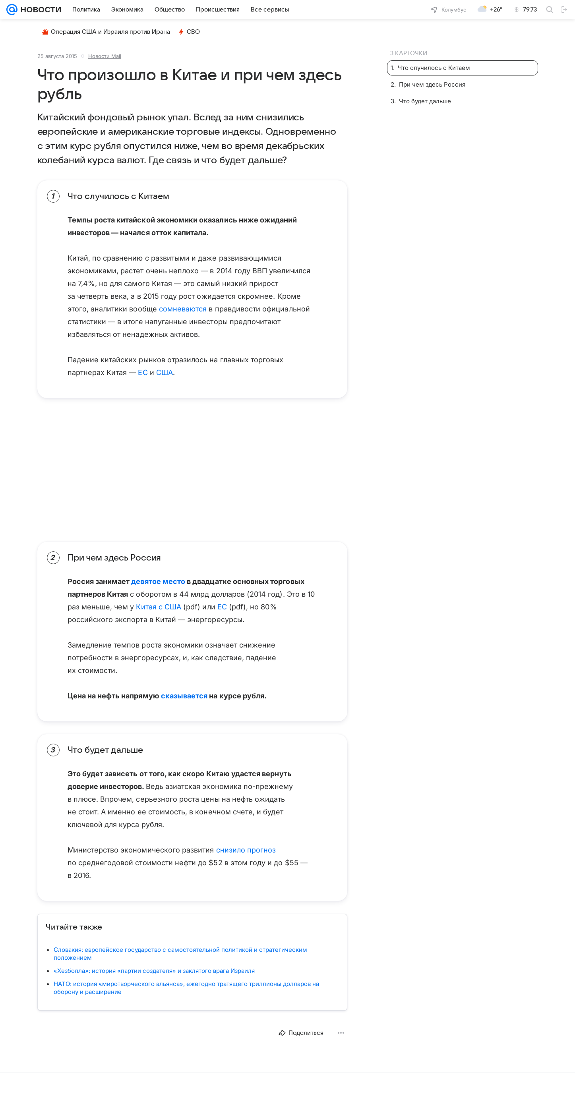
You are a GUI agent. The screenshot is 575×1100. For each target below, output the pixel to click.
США (164, 372)
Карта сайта (546, 1086)
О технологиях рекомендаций (294, 1086)
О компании (38, 1086)
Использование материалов (449, 1086)
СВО (189, 32)
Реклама (68, 1086)
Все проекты (100, 1086)
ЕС (142, 372)
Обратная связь (507, 1086)
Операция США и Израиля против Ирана (106, 32)
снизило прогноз (245, 850)
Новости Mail (104, 56)
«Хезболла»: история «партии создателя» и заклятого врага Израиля (154, 970)
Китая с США (158, 607)
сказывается (184, 696)
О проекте (242, 1086)
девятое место (158, 581)
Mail (12, 1086)
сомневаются (183, 309)
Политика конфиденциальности (373, 1086)
